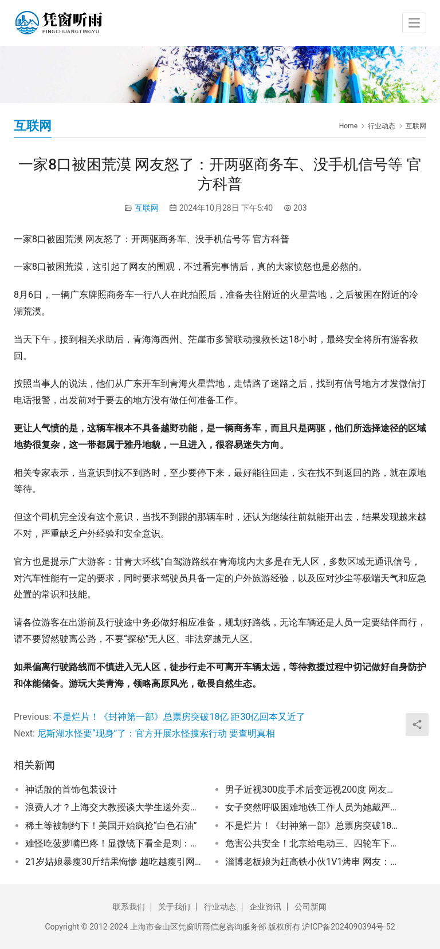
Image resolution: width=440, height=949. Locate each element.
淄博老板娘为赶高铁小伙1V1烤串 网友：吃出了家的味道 (313, 861)
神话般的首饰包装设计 (71, 789)
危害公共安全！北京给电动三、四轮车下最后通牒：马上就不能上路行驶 (313, 843)
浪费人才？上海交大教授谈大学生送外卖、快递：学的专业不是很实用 (113, 807)
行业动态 (220, 906)
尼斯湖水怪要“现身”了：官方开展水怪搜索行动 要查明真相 (156, 733)
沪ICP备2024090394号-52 (348, 926)
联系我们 (129, 906)
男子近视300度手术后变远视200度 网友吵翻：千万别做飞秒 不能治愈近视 (313, 789)
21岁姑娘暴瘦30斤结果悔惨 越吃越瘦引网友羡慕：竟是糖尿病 (113, 861)
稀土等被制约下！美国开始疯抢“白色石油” (111, 825)
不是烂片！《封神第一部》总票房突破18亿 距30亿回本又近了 (179, 716)
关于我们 (174, 906)
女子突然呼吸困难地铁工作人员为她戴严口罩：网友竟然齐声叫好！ (313, 807)
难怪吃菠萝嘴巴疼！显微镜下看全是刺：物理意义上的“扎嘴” (113, 843)
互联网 (147, 207)
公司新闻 (310, 906)
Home (348, 126)
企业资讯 (265, 906)
